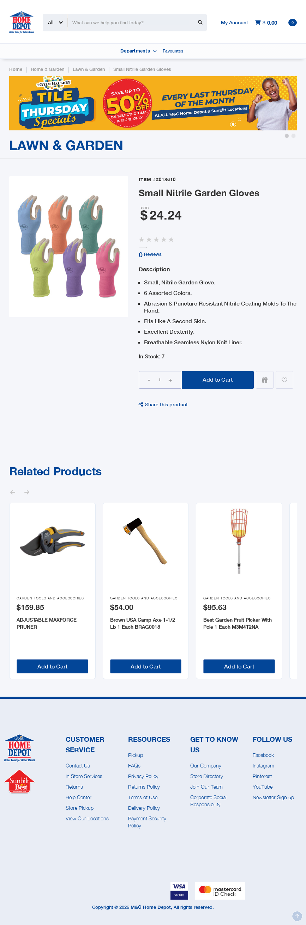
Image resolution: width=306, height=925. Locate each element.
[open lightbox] (68, 246)
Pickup (135, 755)
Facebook (263, 755)
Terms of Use (142, 797)
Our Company (205, 766)
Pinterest (262, 776)
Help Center (78, 797)
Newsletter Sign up (273, 797)
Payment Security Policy (147, 821)
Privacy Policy (143, 776)
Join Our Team (206, 787)
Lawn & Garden (89, 69)
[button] (287, 136)
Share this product (163, 404)
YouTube (262, 787)
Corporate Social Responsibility (208, 800)
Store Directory (206, 776)
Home (15, 69)
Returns (74, 787)
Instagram (263, 766)
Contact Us (78, 766)
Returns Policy (144, 787)
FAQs (134, 766)
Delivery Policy (144, 808)
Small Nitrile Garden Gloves (142, 69)
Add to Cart (218, 379)
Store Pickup (80, 808)
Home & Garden (47, 69)
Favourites (173, 51)
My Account (234, 22)
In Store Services (84, 776)
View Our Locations (87, 818)
